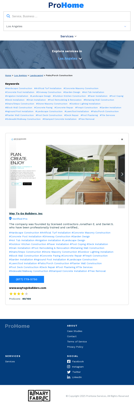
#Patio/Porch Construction (105, 111)
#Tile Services (107, 115)
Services (67, 36)
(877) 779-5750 (26, 279)
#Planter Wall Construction (19, 115)
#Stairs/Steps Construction (19, 103)
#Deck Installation (14, 100)
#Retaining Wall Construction (99, 100)
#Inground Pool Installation (19, 111)
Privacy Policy (75, 346)
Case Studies (74, 331)
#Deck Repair (71, 115)
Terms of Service (77, 341)
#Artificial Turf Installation (47, 88)
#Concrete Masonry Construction (81, 88)
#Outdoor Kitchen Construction (69, 96)
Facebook (75, 362)
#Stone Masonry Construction (51, 103)
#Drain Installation (36, 100)
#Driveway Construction (48, 92)
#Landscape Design (40, 96)
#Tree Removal (87, 119)
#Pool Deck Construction (49, 115)
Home (8, 75)
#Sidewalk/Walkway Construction (23, 119)
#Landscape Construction (49, 111)
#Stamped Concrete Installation (60, 119)
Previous (12, 170)
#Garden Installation (110, 107)
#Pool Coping (116, 96)
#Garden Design (71, 92)
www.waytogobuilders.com (27, 287)
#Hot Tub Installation (93, 92)
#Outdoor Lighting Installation (85, 103)
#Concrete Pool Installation (19, 92)
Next (122, 176)
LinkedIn (74, 377)
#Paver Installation (97, 96)
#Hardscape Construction (18, 88)
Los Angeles (67, 58)
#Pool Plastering (89, 115)
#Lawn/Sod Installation (77, 111)
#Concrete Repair (64, 107)
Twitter (74, 372)
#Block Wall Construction (18, 107)
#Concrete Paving (43, 107)
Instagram (75, 367)
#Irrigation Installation (16, 96)
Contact (72, 336)
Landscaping (36, 75)
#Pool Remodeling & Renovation (65, 100)
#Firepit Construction (86, 107)
